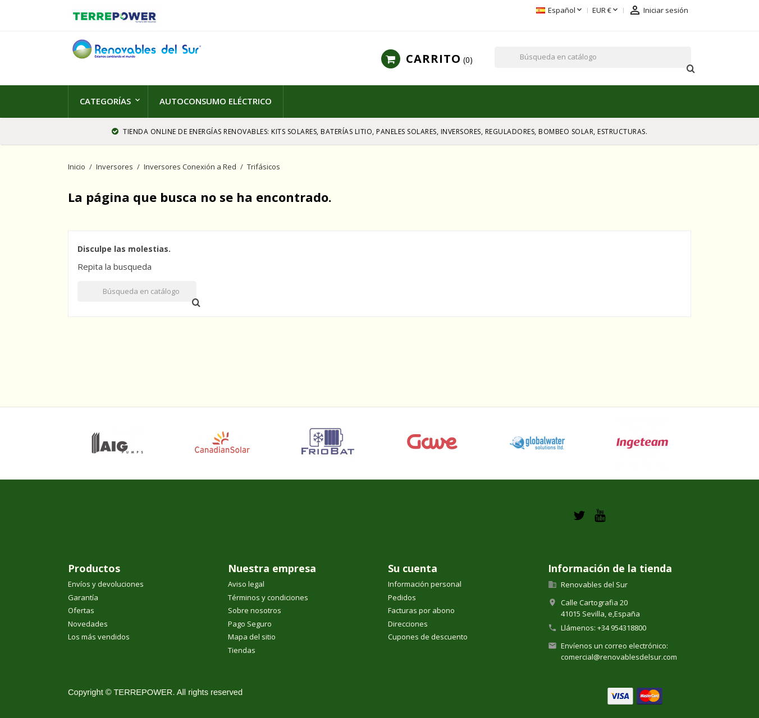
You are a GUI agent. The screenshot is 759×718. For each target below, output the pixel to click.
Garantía (83, 597)
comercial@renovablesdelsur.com (619, 657)
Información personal (424, 584)
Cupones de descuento (428, 637)
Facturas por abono (421, 610)
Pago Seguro (250, 624)
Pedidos (402, 597)
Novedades (88, 624)
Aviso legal (246, 584)
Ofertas (81, 610)
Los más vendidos (99, 637)
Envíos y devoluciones (106, 584)
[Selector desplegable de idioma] (560, 11)
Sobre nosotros (254, 610)
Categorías (105, 101)
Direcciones (408, 624)
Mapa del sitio (252, 637)
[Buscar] (593, 57)
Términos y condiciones (268, 597)
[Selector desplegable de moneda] (606, 11)
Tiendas (241, 650)
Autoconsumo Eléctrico (215, 101)
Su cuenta (412, 568)
